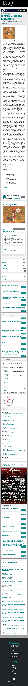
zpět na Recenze (5, 13)
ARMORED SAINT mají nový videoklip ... (10, 454)
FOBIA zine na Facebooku (14, 679)
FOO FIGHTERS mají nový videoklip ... (10, 436)
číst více (23, 287)
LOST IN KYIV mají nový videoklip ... (9, 440)
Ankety (14, 670)
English (14, 674)
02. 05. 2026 (5, 370)
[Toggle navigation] (25, 3)
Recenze (14, 664)
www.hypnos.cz (6, 187)
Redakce (14, 658)
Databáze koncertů (14, 653)
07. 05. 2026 (5, 374)
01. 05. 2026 (5, 366)
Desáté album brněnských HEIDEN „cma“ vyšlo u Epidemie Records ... (12, 464)
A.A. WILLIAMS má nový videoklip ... (9, 428)
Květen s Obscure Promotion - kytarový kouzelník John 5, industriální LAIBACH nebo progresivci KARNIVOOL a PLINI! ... (13, 414)
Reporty (14, 667)
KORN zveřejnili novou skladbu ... (9, 424)
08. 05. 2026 (5, 386)
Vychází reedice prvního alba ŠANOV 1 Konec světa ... (14, 450)
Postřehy (14, 671)
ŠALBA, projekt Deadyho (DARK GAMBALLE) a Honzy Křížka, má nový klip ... (13, 445)
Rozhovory (14, 665)
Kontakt (14, 655)
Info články (14, 668)
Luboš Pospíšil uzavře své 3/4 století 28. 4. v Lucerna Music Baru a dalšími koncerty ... (14, 459)
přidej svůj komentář (19, 229)
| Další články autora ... (17, 198)
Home (14, 650)
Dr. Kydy (14, 673)
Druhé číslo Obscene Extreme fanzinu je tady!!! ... (12, 432)
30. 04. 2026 (5, 361)
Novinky (14, 651)
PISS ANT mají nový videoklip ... (9, 420)
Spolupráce (14, 656)
